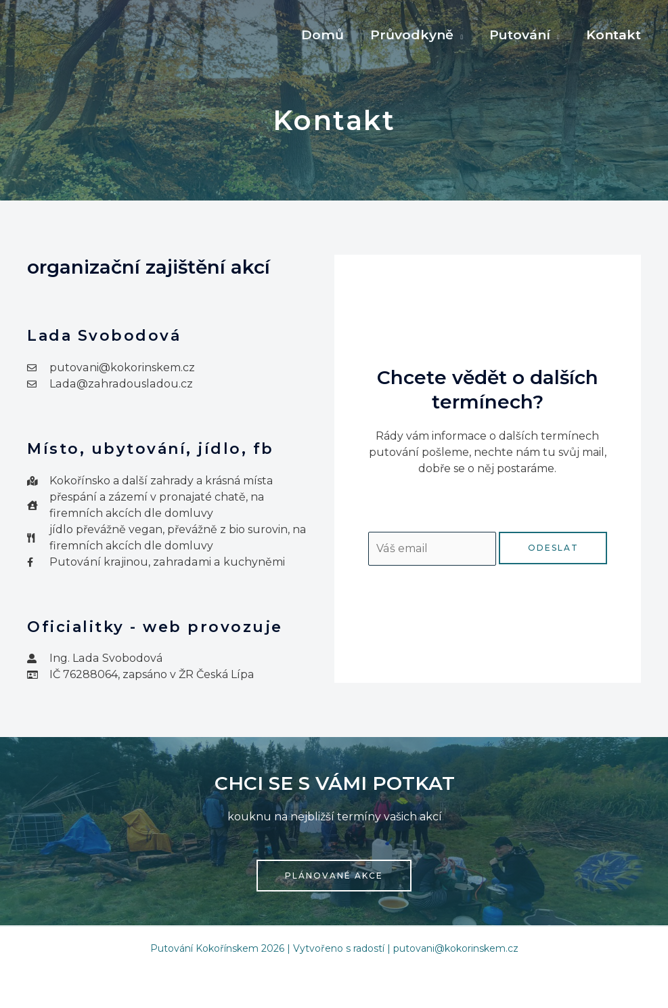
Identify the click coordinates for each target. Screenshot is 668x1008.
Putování (521, 34)
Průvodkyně (413, 34)
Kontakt (614, 34)
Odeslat (553, 548)
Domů (325, 34)
